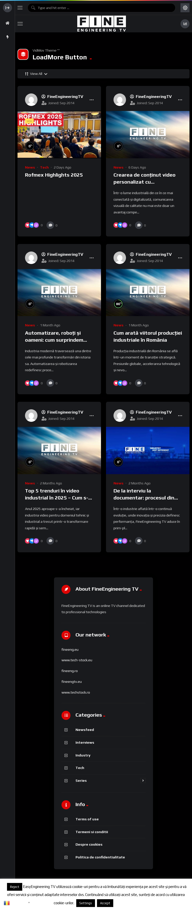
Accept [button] (105, 903)
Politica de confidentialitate (100, 857)
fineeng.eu (70, 649)
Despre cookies (89, 844)
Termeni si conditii (92, 832)
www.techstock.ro (76, 692)
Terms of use (87, 819)
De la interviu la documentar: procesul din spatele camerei (144, 498)
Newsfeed (85, 729)
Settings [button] (85, 903)
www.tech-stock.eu (77, 660)
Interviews (85, 742)
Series (81, 780)
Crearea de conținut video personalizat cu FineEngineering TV (145, 182)
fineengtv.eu (72, 682)
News (30, 167)
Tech (44, 167)
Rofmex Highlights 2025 (54, 175)
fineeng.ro (70, 671)
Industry (83, 755)
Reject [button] (14, 887)
